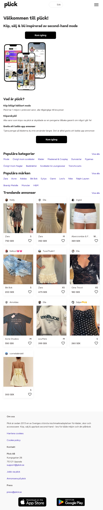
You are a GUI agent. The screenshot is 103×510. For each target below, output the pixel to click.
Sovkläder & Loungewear (52, 166)
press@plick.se (14, 492)
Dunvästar (76, 159)
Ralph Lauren (82, 178)
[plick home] (11, 4)
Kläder (41, 159)
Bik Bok (33, 178)
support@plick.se (15, 465)
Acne (14, 178)
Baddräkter (31, 166)
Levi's (62, 178)
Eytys (44, 178)
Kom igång (40, 35)
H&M (36, 185)
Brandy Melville (10, 185)
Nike (70, 178)
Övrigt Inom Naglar (13, 166)
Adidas (23, 178)
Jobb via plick (13, 471)
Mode (6, 159)
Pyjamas (89, 159)
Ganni (53, 178)
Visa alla (96, 154)
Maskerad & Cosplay (58, 159)
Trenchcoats (74, 166)
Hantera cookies (15, 433)
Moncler (26, 185)
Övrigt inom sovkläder (24, 159)
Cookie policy (13, 440)
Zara (5, 178)
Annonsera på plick (16, 478)
